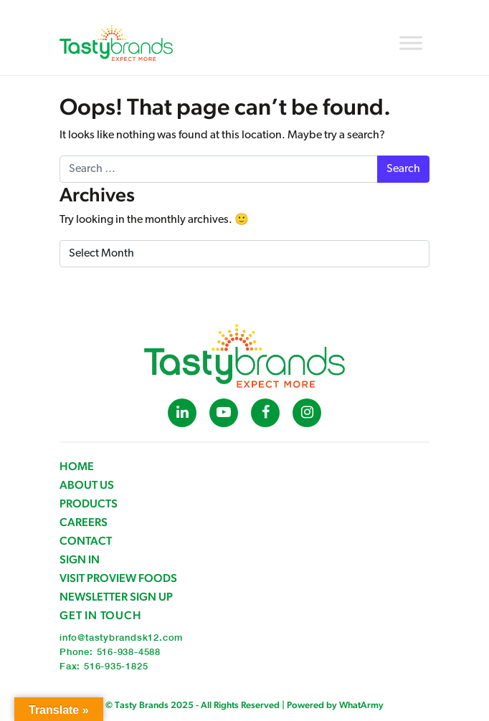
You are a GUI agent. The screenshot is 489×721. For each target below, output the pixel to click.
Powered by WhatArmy (335, 704)
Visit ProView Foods (118, 578)
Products (89, 503)
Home (77, 466)
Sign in (80, 559)
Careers (84, 522)
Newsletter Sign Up (116, 596)
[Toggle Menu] (410, 42)
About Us (87, 485)
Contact (86, 541)
